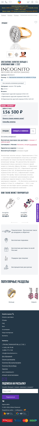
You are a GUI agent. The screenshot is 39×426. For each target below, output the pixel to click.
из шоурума (33, 144)
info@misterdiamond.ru (9, 353)
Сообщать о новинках (20, 131)
